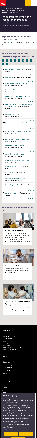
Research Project (10, 172)
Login (4, 393)
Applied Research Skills (12, 69)
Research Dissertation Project (14, 154)
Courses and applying (11, 8)
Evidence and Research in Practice (16, 84)
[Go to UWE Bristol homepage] (3, 8)
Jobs (3, 390)
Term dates (6, 395)
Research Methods (11, 166)
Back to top (31, 75)
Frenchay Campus (8, 365)
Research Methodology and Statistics (17, 160)
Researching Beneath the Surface (15, 179)
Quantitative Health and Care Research (17, 139)
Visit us (4, 373)
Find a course (20, 8)
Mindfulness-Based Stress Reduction (16, 123)
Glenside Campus (8, 368)
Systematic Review (11, 193)
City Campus (6, 362)
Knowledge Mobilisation (12, 115)
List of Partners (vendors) (9, 433)
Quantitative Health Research (14, 146)
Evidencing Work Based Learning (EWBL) (17, 96)
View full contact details (9, 349)
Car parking (6, 370)
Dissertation (9, 77)
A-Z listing (10, 42)
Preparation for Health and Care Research (18, 131)
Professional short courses (9, 10)
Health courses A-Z (21, 10)
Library (4, 387)
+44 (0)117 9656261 (15, 347)
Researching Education (12, 185)
